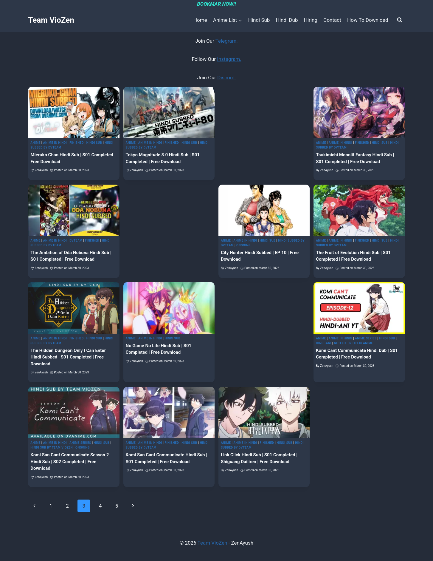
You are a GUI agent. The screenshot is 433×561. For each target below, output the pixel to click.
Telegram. (226, 41)
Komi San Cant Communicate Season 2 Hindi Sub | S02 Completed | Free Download (69, 461)
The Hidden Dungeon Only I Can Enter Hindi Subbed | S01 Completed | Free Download (68, 357)
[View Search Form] (399, 20)
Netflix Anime (361, 343)
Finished (76, 142)
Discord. (226, 78)
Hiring (310, 20)
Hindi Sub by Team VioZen (51, 447)
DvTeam (75, 240)
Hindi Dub (287, 20)
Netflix (340, 343)
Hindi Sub (259, 20)
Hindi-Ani (323, 343)
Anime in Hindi (55, 142)
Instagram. (229, 59)
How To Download (367, 20)
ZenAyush (41, 170)
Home (200, 20)
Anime (35, 142)
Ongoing (243, 245)
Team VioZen (212, 543)
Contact (332, 20)
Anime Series (365, 338)
